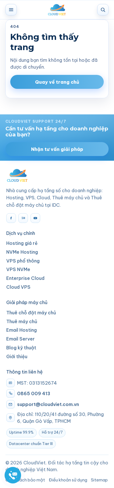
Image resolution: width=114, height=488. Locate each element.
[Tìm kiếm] (103, 9)
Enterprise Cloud (25, 278)
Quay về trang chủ (57, 82)
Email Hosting (21, 330)
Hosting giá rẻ (22, 243)
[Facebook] (11, 218)
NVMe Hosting (22, 252)
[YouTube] (35, 218)
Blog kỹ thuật (21, 347)
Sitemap (99, 480)
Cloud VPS (18, 287)
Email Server (20, 339)
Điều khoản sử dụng (68, 480)
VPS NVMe (18, 269)
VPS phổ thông (23, 261)
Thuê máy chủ (21, 321)
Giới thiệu (16, 356)
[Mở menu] (11, 9)
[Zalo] (23, 218)
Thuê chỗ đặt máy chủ (31, 312)
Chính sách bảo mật (25, 480)
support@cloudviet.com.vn (48, 404)
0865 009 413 (33, 393)
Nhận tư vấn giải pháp (57, 149)
